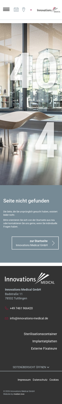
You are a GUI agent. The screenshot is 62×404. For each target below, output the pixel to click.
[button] (35, 243)
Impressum (24, 379)
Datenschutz (40, 379)
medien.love (19, 394)
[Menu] (6, 9)
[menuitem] (31, 10)
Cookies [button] (54, 379)
